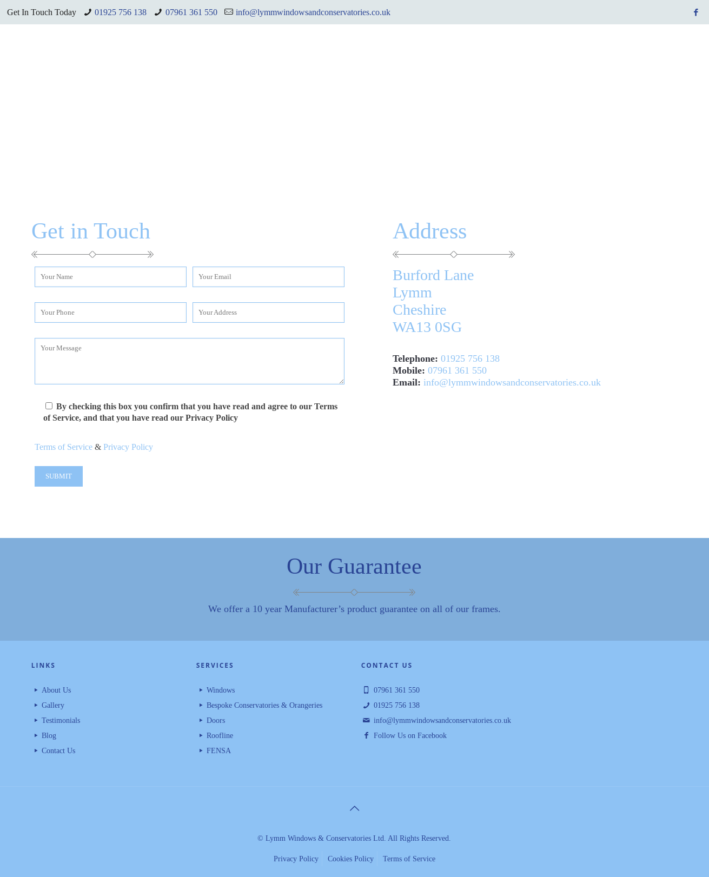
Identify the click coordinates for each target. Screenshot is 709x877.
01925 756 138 (121, 12)
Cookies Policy (351, 858)
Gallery (53, 705)
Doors (216, 720)
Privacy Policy (128, 447)
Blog (49, 735)
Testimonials (61, 720)
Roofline (220, 735)
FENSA (219, 750)
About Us (56, 690)
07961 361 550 (191, 12)
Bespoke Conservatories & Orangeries (264, 705)
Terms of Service (63, 447)
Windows (221, 690)
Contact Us (58, 750)
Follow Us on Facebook (410, 735)
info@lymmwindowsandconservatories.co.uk (313, 12)
